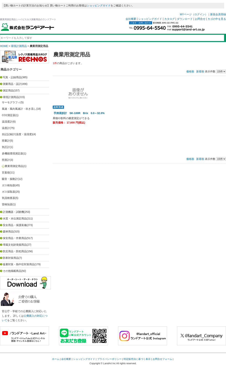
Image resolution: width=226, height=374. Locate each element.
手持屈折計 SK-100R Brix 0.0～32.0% (79, 113)
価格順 (190, 71)
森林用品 (8, 231)
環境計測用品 (19, 46)
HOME (4, 46)
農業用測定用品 (14, 166)
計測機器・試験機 (13, 211)
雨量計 (6, 140)
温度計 (6, 128)
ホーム (55, 359)
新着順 (200, 71)
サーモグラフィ (11, 102)
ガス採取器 (8, 191)
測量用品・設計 (12, 83)
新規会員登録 (218, 14)
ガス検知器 (8, 185)
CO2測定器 (8, 115)
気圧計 (6, 147)
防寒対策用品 (11, 257)
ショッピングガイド (99, 5)
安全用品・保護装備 (15, 225)
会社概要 (131, 18)
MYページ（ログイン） (194, 14)
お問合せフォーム (162, 359)
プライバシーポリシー (109, 359)
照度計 (6, 159)
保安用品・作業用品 (15, 238)
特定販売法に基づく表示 (137, 359)
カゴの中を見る (217, 18)
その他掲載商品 (12, 270)
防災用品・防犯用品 (15, 251)
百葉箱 (6, 172)
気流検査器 (8, 197)
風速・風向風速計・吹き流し (19, 108)
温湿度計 (7, 121)
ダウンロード (185, 18)
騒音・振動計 (10, 178)
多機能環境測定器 (12, 153)
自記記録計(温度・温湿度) (17, 134)
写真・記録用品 (12, 77)
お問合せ (200, 18)
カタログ (169, 18)
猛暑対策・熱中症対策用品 (18, 264)
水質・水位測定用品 (15, 218)
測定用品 (8, 90)
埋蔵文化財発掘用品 (15, 244)
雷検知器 (7, 204)
